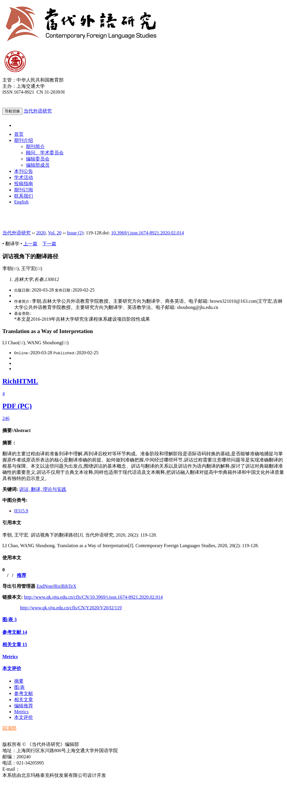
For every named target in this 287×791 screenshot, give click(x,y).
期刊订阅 (23, 189)
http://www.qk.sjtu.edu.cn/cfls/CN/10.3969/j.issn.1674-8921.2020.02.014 (93, 597)
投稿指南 (23, 183)
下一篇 (49, 243)
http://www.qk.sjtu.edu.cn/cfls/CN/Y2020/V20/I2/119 (71, 607)
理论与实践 (54, 489)
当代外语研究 (38, 110)
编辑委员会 (38, 158)
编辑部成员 (38, 165)
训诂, (25, 489)
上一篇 (30, 243)
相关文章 (14, 644)
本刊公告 (23, 171)
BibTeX (69, 586)
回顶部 (9, 728)
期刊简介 (35, 146)
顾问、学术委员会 (45, 152)
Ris (57, 586)
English (21, 201)
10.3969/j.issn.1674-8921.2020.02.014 (147, 232)
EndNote (45, 586)
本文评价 (11, 668)
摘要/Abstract (16, 430)
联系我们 (23, 195)
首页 (19, 134)
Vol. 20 (55, 232)
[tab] (143, 431)
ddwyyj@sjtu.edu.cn (39, 769)
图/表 (9, 619)
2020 (41, 232)
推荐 (21, 575)
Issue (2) (75, 232)
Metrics (10, 656)
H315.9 (21, 510)
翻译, (37, 489)
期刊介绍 (23, 140)
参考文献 (14, 632)
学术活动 (23, 177)
